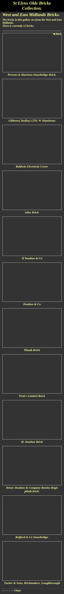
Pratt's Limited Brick (32, 396)
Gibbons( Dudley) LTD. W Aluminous (32, 120)
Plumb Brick (32, 350)
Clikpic (17, 590)
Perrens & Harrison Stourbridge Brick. (32, 74)
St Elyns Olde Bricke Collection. (32, 6)
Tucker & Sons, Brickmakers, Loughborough (32, 583)
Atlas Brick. (32, 212)
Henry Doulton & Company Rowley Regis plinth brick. (32, 489)
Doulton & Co (32, 304)
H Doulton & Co (32, 258)
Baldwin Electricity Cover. (32, 166)
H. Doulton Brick (32, 441)
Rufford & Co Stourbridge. (32, 537)
